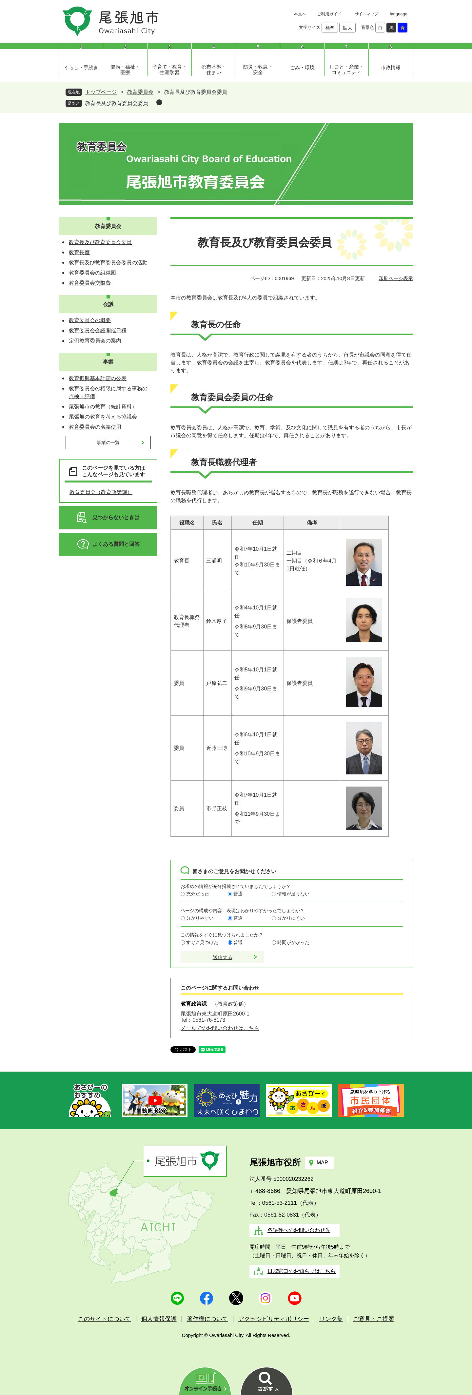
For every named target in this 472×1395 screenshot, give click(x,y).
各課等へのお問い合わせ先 (298, 1230)
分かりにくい (291, 918)
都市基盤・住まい (214, 69)
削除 (159, 102)
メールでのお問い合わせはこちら (220, 1028)
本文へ (300, 13)
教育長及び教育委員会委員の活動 (108, 262)
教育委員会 (140, 92)
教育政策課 (194, 1004)
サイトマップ (366, 13)
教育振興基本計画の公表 (98, 378)
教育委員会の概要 (90, 320)
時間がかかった (293, 942)
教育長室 (79, 252)
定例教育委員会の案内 (95, 340)
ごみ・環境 (302, 67)
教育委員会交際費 (90, 283)
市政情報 (391, 67)
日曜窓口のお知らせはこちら (301, 1271)
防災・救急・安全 (258, 69)
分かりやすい (200, 918)
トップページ (101, 92)
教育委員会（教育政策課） (100, 492)
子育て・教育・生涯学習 (169, 69)
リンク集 (331, 1319)
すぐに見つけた (202, 942)
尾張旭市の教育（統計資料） (103, 406)
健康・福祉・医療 (125, 69)
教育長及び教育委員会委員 (116, 103)
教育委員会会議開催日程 (98, 330)
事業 (108, 362)
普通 (238, 893)
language (399, 13)
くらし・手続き (81, 67)
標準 (329, 27)
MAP (322, 1162)
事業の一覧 (108, 442)
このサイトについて (104, 1319)
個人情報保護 (159, 1319)
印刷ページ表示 (396, 278)
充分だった (197, 893)
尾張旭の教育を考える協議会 (103, 417)
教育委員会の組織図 (92, 273)
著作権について (207, 1319)
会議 (108, 304)
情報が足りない (293, 893)
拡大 (347, 28)
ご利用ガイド (329, 13)
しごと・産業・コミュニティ (346, 69)
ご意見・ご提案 (373, 1319)
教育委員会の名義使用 (95, 427)
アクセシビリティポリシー (273, 1319)
